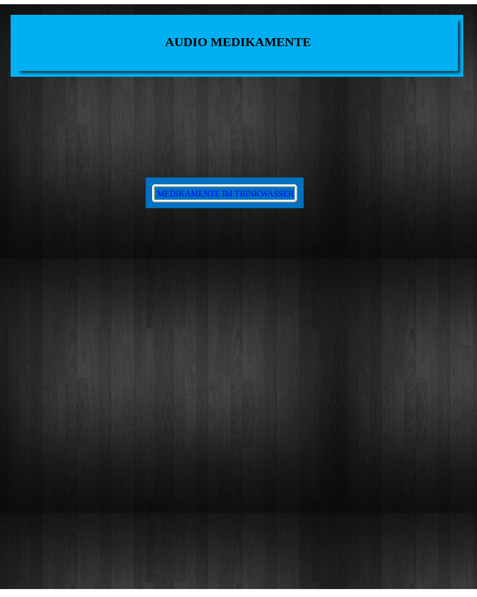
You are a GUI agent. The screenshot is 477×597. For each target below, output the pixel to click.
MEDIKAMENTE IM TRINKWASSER (225, 193)
